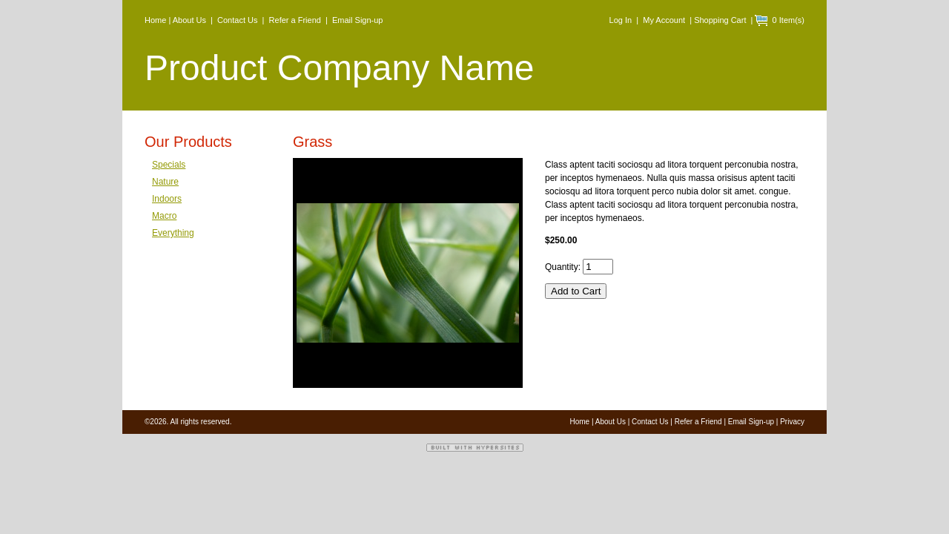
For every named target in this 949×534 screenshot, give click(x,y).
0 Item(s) (785, 20)
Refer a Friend (295, 20)
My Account (664, 20)
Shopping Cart (720, 20)
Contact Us (237, 20)
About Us (189, 20)
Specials (168, 164)
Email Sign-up (357, 20)
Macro (164, 216)
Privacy (792, 422)
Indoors (167, 199)
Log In (620, 20)
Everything (173, 233)
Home (155, 20)
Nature (165, 182)
